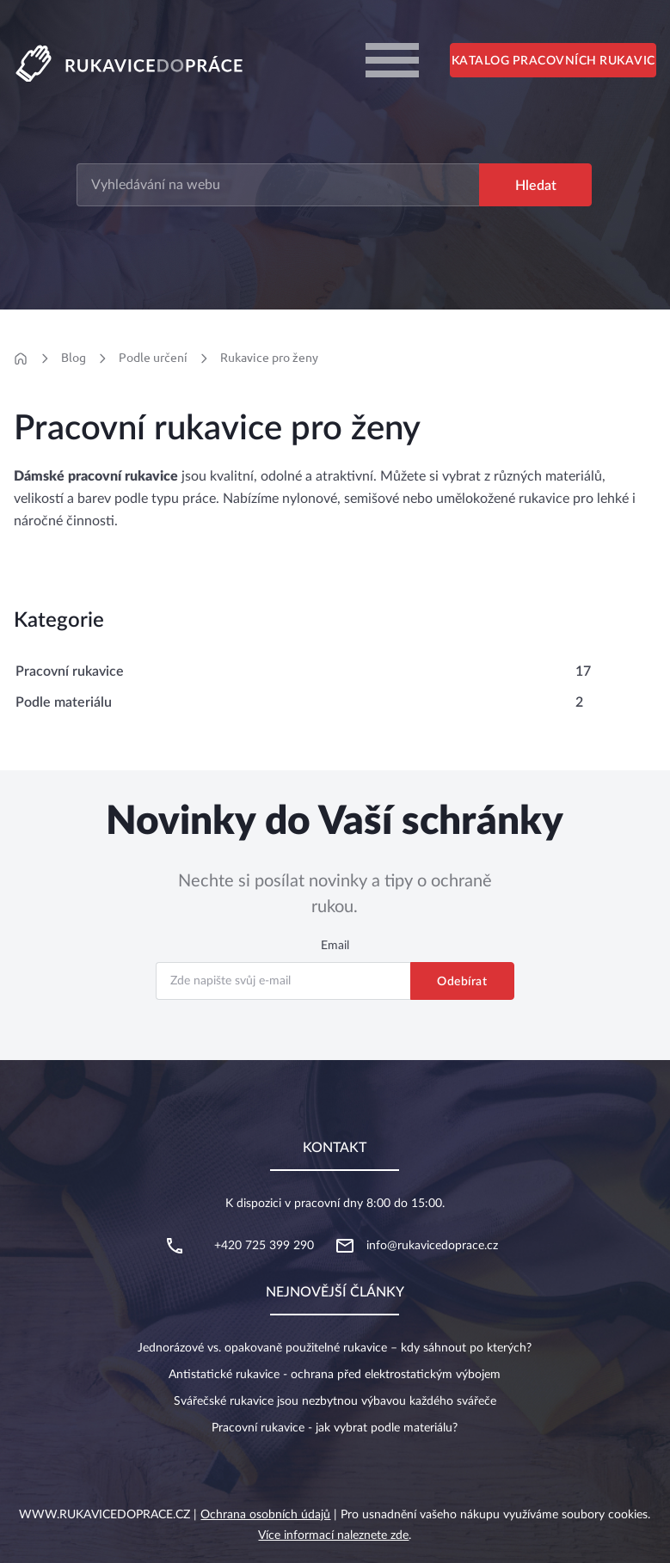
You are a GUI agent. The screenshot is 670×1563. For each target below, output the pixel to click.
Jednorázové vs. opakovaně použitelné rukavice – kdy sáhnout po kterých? (335, 1348)
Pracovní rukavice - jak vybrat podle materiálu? (335, 1428)
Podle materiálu (63, 702)
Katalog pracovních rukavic (553, 61)
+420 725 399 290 (264, 1246)
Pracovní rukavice (69, 671)
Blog (73, 358)
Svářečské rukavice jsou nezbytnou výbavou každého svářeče (335, 1401)
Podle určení (153, 358)
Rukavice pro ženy (269, 358)
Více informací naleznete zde (333, 1535)
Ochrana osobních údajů (265, 1515)
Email (335, 946)
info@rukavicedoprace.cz (432, 1246)
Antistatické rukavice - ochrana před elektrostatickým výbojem (335, 1375)
